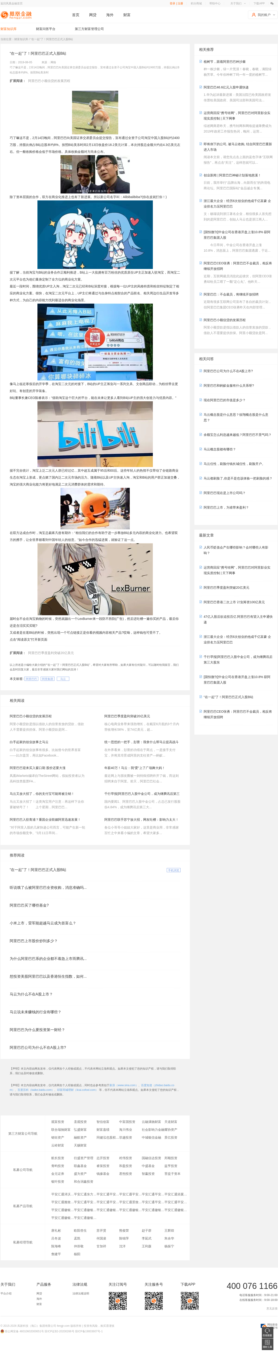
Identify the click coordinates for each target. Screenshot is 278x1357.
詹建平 (56, 1254)
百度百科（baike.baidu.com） (36, 1090)
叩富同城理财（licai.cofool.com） (77, 1090)
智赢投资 (148, 1174)
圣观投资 (80, 1122)
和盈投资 (125, 1166)
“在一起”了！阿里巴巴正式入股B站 (38, 870)
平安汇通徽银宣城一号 (130, 1210)
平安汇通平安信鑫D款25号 (85, 1202)
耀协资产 (170, 1129)
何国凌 (101, 1238)
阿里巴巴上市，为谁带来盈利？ (226, 507)
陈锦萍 (124, 1238)
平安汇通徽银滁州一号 (62, 1210)
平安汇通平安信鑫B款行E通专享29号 (108, 1194)
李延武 (146, 1238)
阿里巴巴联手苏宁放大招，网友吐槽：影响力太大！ (141, 819)
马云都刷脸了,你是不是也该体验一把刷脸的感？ (238, 478)
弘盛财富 (80, 1129)
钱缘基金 (103, 1174)
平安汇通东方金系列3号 (85, 1194)
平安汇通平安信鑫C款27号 (108, 1202)
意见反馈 (272, 1308)
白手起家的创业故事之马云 (29, 742)
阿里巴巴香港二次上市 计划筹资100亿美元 (234, 602)
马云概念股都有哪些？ (220, 449)
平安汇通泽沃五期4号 (62, 1194)
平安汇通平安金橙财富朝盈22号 (130, 1194)
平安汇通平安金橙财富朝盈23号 (153, 1194)
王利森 (146, 1246)
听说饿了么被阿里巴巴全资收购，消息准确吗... (48, 888)
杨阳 (77, 1254)
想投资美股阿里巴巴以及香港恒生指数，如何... (48, 976)
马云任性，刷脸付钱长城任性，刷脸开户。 (234, 464)
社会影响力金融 (153, 1129)
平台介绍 (6, 1293)
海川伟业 (125, 1129)
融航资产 (80, 1137)
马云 (63, 679)
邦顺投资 (170, 1158)
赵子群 (146, 1230)
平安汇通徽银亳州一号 (62, 1218)
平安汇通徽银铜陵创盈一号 (108, 1210)
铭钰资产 (57, 1137)
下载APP (259, 3)
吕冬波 (56, 1238)
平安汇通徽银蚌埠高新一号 (175, 1210)
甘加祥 (101, 1246)
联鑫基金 (80, 1166)
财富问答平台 (45, 29)
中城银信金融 (151, 1137)
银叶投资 (57, 1181)
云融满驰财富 (151, 1122)
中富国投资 (127, 1122)
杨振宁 (169, 1246)
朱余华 (169, 1238)
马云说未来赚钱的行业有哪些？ (35, 1012)
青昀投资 (57, 1166)
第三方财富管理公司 (89, 29)
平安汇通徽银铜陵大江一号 (153, 1210)
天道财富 (170, 1122)
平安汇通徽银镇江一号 (85, 1210)
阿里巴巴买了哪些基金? (29, 905)
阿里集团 (47, 679)
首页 (75, 15)
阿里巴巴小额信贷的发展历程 (49, 81)
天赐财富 (80, 1145)
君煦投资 (125, 1174)
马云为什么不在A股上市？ (31, 994)
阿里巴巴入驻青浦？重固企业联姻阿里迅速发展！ (45, 819)
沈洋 (122, 1246)
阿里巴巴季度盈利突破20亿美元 (51, 653)
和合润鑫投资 (83, 1181)
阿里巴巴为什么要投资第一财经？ (37, 1030)
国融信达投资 (151, 1158)
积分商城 (196, 3)
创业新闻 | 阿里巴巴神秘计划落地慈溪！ (232, 175)
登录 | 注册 (176, 3)
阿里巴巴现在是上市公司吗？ (225, 493)
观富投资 (57, 1122)
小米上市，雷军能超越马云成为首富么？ (43, 923)
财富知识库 (8, 29)
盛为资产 (80, 1174)
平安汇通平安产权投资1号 (175, 1202)
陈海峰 (56, 1246)
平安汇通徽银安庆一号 (85, 1218)
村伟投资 (125, 1158)
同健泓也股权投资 (108, 1137)
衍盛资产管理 (83, 1158)
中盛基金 (148, 1166)
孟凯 (77, 1238)
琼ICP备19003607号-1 (89, 1331)
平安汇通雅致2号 (62, 1202)
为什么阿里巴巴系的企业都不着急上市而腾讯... (48, 959)
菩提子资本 (172, 1174)
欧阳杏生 (80, 1230)
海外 (110, 15)
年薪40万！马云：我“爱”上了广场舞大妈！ (134, 768)
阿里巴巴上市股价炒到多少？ (34, 941)
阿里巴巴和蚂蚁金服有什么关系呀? (229, 385)
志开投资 (103, 1158)
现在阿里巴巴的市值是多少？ (225, 400)
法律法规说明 (81, 1293)
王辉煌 (169, 1230)
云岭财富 (57, 1145)
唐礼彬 (56, 1230)
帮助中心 (215, 3)
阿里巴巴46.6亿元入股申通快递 (226, 87)
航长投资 (57, 1158)
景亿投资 (170, 1137)
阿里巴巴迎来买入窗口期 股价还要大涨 (38, 768)
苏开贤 (101, 1230)
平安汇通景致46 (130, 1202)
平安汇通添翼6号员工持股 (175, 1194)
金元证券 (57, 1174)
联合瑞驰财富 (61, 1129)
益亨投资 (170, 1166)
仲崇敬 (79, 1246)
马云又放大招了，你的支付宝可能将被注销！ (42, 794)
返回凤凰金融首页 (11, 3)
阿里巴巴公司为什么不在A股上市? (38, 1047)
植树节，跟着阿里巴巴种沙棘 (225, 61)
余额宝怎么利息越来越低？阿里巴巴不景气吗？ (238, 435)
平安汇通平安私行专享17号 (153, 1202)
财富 (127, 15)
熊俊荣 (124, 1230)
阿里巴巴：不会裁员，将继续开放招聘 (231, 294)
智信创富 (103, 1122)
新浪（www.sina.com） (123, 1085)
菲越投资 (125, 1137)
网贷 (93, 15)
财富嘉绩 (103, 1129)
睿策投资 (103, 1166)
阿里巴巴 (31, 679)
